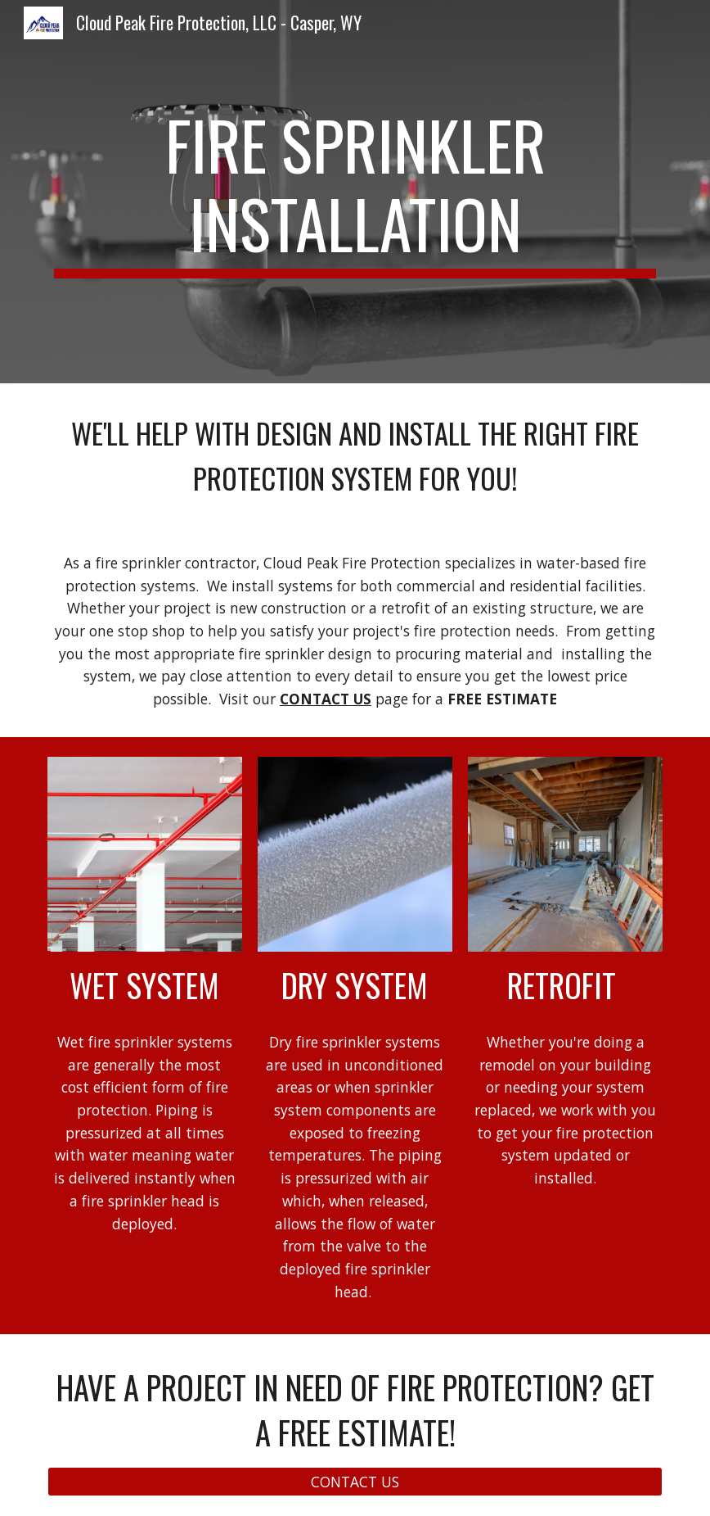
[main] (355, 191)
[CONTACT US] (355, 1482)
